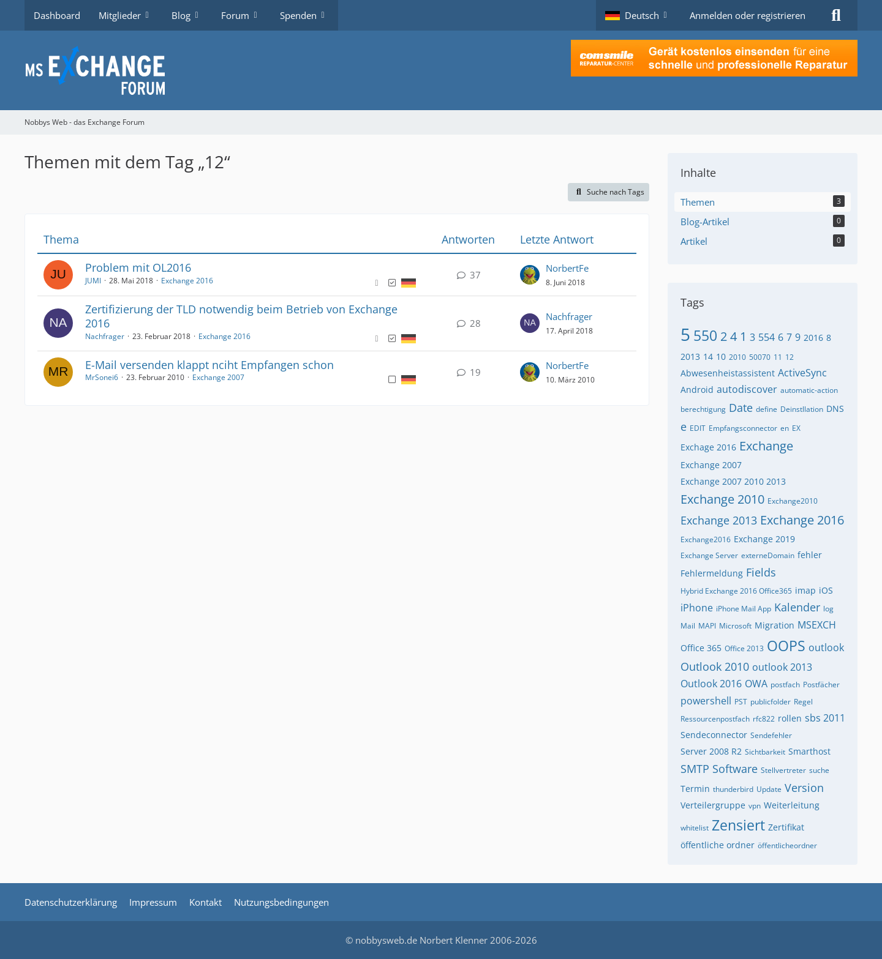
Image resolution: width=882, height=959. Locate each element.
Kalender (797, 607)
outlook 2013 (782, 667)
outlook (826, 647)
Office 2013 (744, 648)
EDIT (698, 428)
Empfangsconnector (743, 428)
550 (705, 335)
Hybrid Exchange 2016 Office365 (736, 591)
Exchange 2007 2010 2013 (733, 481)
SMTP (694, 768)
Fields (761, 572)
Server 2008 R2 (711, 751)
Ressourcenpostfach (715, 719)
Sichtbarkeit (765, 752)
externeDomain (767, 555)
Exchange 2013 (718, 520)
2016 (813, 337)
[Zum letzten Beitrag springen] (530, 275)
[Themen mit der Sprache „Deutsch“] (408, 282)
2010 (737, 357)
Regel (803, 701)
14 (708, 356)
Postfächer (821, 684)
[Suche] (836, 15)
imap (805, 590)
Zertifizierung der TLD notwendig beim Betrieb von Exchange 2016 (241, 316)
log (828, 608)
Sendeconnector (713, 735)
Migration (774, 625)
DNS (835, 408)
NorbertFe (567, 268)
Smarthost (809, 751)
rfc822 (764, 719)
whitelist (694, 828)
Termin (695, 788)
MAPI (707, 626)
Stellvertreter (783, 770)
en (784, 428)
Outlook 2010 (714, 666)
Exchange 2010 (722, 499)
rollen (790, 718)
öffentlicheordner (787, 845)
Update (769, 789)
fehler (809, 555)
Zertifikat (786, 827)
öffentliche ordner (717, 845)
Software (735, 768)
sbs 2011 (825, 718)
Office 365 (701, 648)
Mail (687, 626)
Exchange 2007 (218, 377)
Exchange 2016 (187, 280)
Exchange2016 (705, 539)
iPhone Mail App (743, 608)
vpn (754, 805)
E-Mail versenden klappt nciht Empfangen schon (209, 364)
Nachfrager (104, 336)
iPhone (696, 607)
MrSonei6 (101, 377)
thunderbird (733, 789)
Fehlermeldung (711, 573)
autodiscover (747, 389)
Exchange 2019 (764, 539)
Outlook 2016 (711, 683)
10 (721, 356)
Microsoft (735, 626)
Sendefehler (771, 735)
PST (740, 701)
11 (778, 357)
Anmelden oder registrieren (747, 15)
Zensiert (738, 825)
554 (766, 337)
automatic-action (809, 390)
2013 (690, 356)
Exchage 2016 (708, 447)
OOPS (786, 645)
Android (697, 389)
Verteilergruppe (712, 805)
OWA (756, 683)
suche (819, 770)
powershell (705, 700)
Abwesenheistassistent (727, 373)
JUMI (93, 280)
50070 (760, 357)
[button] (638, 15)
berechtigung (703, 409)
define (766, 409)
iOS (826, 590)
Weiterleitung (792, 805)
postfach (785, 684)
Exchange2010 (792, 501)
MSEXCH (816, 625)
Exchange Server (709, 555)
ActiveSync (802, 372)
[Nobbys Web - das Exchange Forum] (441, 70)
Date (741, 407)
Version (804, 787)
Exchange (766, 446)
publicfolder (770, 701)
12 (789, 357)
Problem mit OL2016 (138, 267)
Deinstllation (801, 409)
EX (796, 428)
